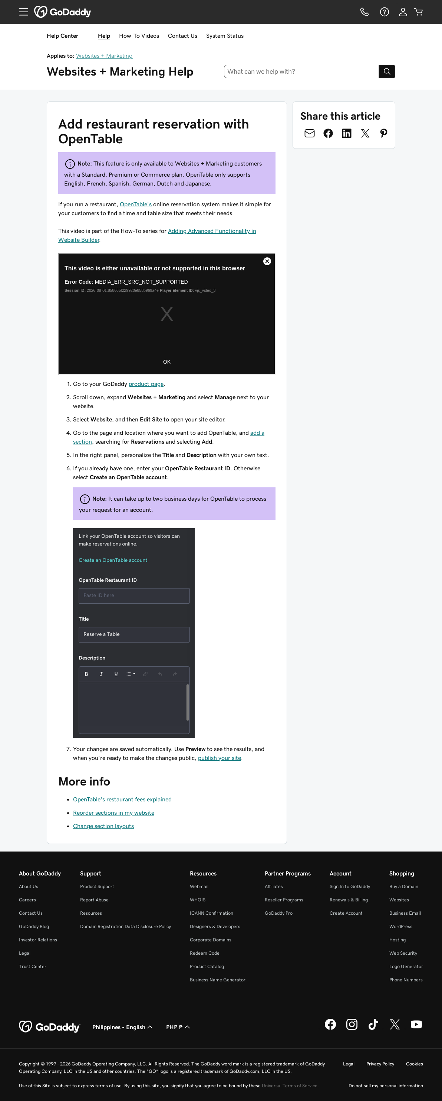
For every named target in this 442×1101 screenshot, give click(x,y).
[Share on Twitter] (365, 133)
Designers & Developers (215, 926)
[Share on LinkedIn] (346, 133)
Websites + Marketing (104, 56)
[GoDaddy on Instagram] (352, 1029)
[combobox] (301, 71)
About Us (28, 886)
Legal (24, 953)
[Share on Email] (309, 133)
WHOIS (197, 899)
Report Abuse (94, 899)
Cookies (414, 1063)
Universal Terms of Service (289, 1085)
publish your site (219, 758)
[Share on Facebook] (328, 133)
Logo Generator (406, 966)
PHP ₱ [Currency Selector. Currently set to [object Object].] (179, 1026)
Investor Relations (38, 939)
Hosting (397, 939)
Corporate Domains (210, 939)
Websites (399, 899)
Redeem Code (205, 953)
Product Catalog (207, 966)
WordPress (400, 926)
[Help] (384, 11)
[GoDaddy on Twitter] (395, 1029)
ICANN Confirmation (211, 913)
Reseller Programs (284, 899)
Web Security (403, 953)
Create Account (346, 913)
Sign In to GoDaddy (350, 886)
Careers (27, 899)
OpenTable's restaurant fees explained (122, 799)
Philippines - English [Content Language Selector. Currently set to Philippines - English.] (123, 1026)
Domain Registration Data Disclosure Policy (125, 926)
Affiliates (274, 886)
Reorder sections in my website (113, 812)
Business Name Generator (217, 979)
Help (104, 36)
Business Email (405, 913)
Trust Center (32, 966)
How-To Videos (139, 36)
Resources (91, 913)
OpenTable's (136, 204)
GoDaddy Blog (34, 926)
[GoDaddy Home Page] (49, 1027)
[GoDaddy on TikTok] (373, 1029)
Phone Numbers (406, 979)
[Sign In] (403, 11)
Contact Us (182, 36)
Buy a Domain (403, 886)
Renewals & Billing (349, 899)
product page (146, 384)
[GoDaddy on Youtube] (416, 1029)
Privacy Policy (380, 1063)
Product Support (97, 886)
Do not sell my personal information (386, 1085)
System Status (225, 36)
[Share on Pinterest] (384, 133)
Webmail (199, 886)
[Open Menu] (21, 12)
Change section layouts (103, 826)
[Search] (387, 71)
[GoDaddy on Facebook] (330, 1029)
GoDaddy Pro (279, 913)
